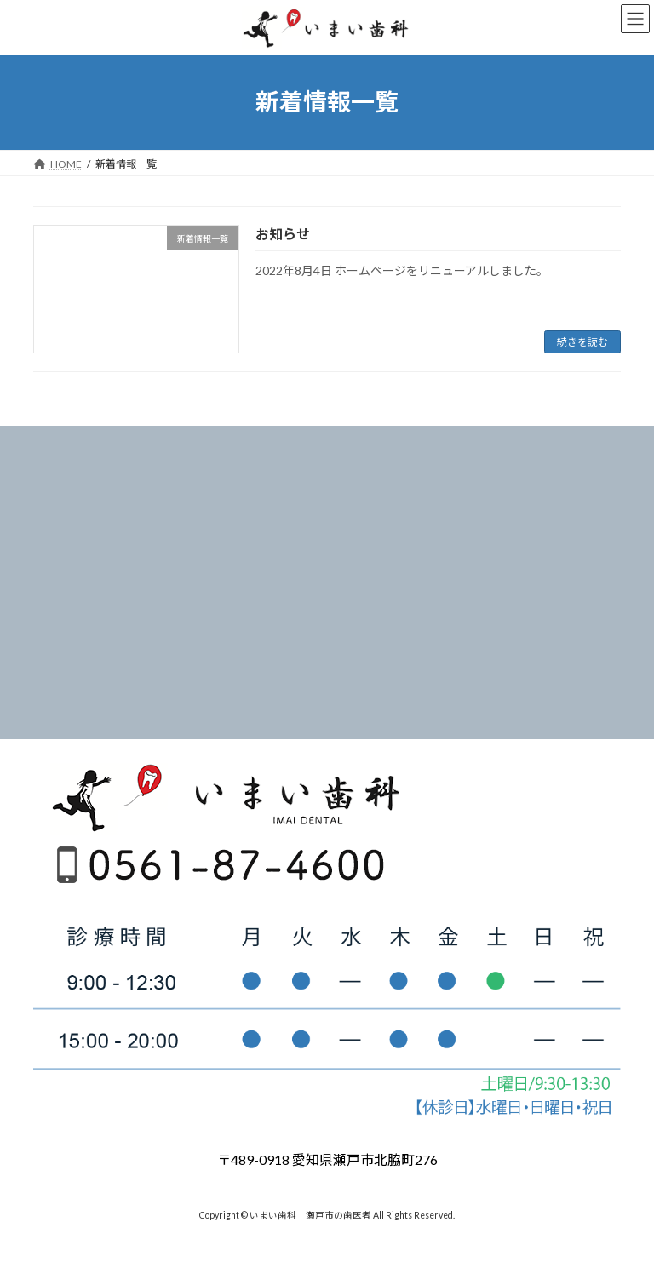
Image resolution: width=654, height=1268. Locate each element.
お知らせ (282, 234)
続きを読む (582, 342)
